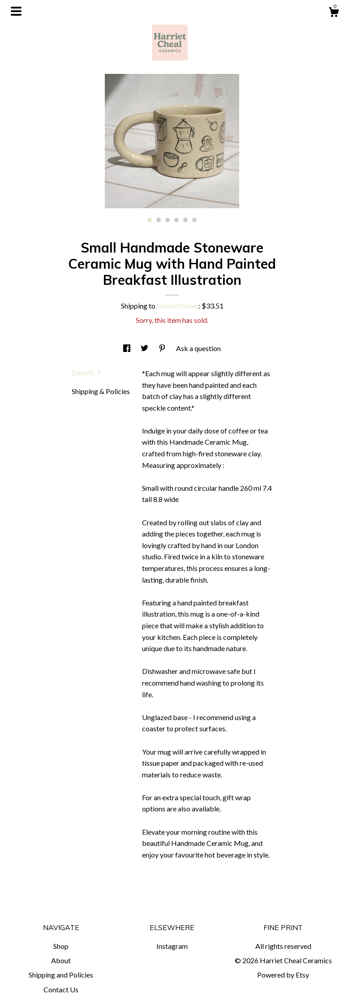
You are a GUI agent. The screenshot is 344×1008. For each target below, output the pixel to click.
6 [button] (194, 220)
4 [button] (176, 220)
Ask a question (198, 348)
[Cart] (334, 13)
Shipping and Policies (61, 974)
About (61, 960)
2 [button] (158, 220)
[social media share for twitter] (145, 348)
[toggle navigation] (16, 11)
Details (86, 372)
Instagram (172, 946)
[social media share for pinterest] (163, 348)
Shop (61, 946)
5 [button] (185, 220)
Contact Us (60, 989)
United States (177, 305)
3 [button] (167, 220)
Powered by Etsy (283, 974)
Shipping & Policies (101, 391)
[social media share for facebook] (127, 348)
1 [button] (149, 220)
